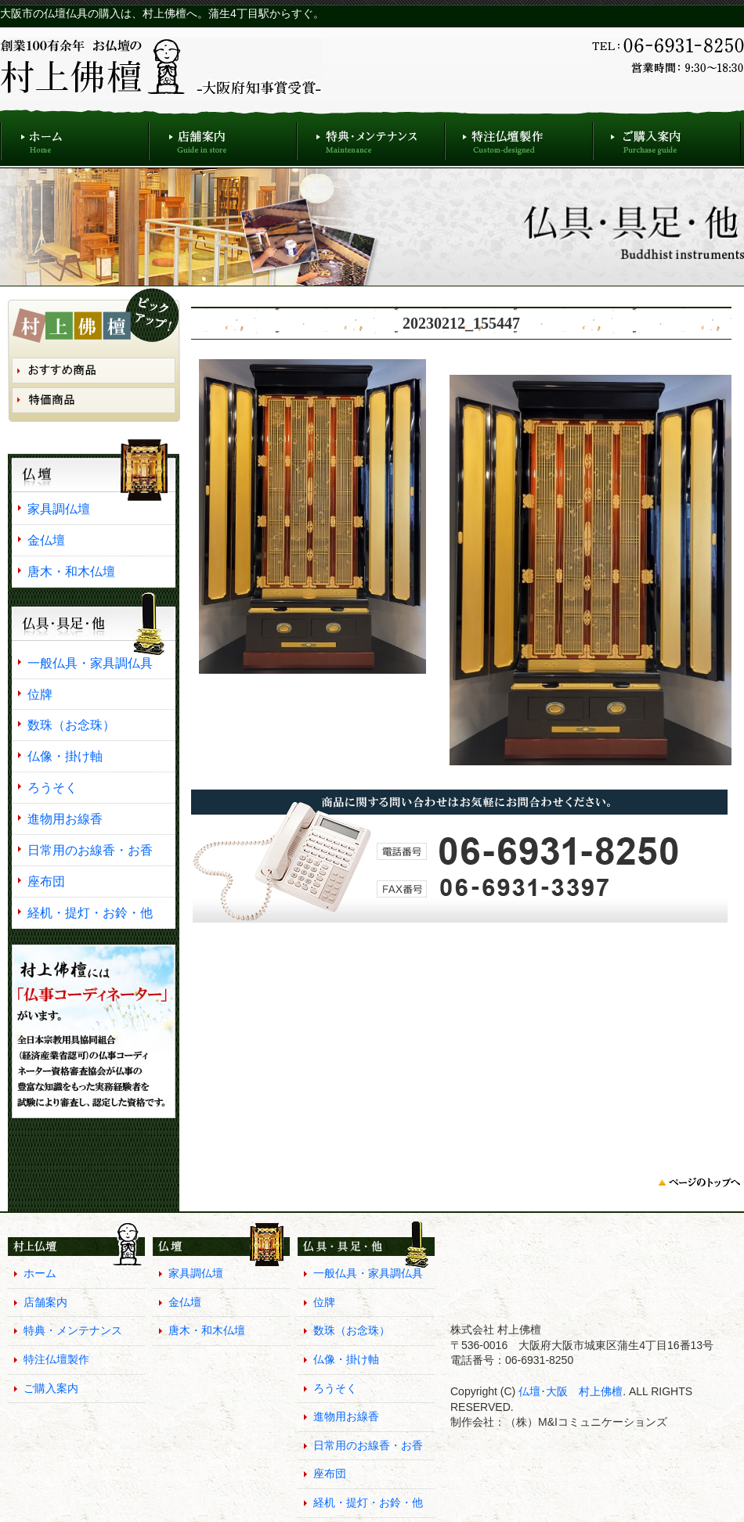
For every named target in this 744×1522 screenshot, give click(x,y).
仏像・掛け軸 (65, 756)
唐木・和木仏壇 (71, 571)
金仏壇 (46, 540)
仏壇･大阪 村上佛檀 (569, 1391)
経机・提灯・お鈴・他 (90, 912)
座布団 (46, 881)
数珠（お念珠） (71, 725)
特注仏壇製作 (519, 137)
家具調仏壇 (58, 509)
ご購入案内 (667, 137)
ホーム (74, 137)
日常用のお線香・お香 (90, 850)
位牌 (39, 694)
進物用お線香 (65, 818)
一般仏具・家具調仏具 (90, 663)
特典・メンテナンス (371, 137)
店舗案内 (223, 137)
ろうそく (52, 787)
